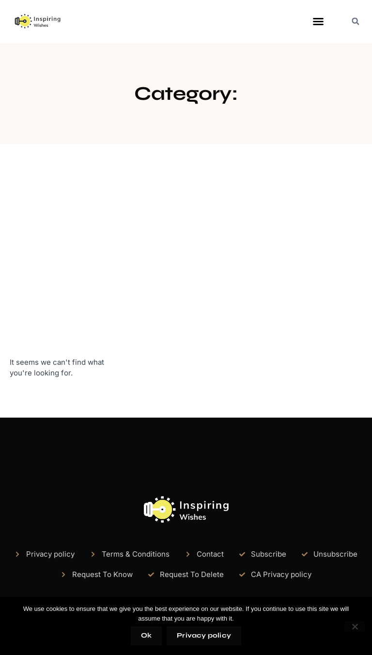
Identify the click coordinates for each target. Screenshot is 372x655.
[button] (318, 21)
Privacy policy (204, 635)
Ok (146, 635)
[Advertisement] (186, 250)
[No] (354, 626)
